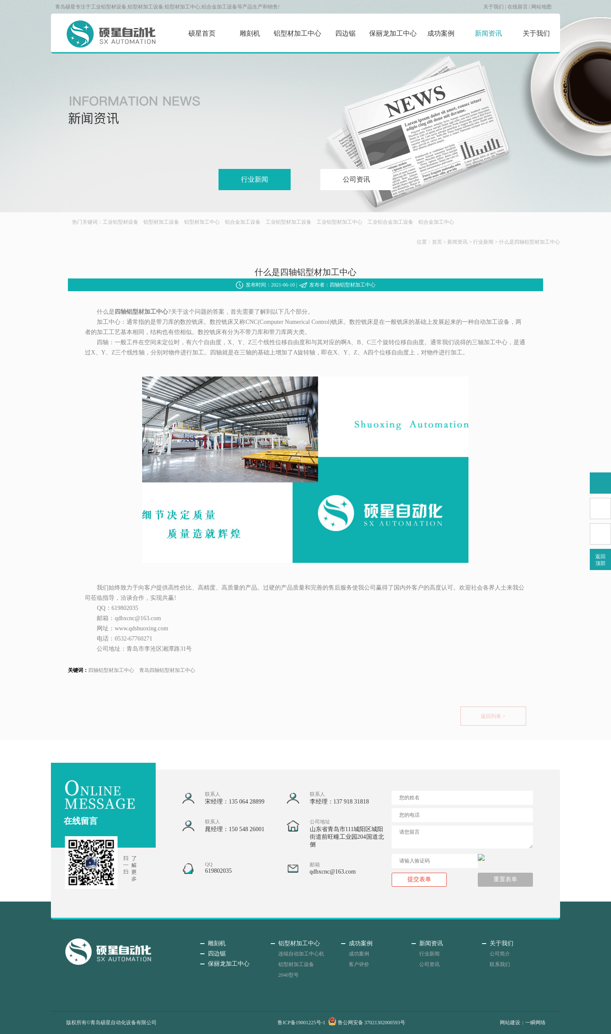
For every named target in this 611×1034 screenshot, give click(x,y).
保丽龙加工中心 (393, 33)
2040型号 (288, 975)
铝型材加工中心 (297, 33)
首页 (437, 242)
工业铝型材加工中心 (339, 222)
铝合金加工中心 (436, 222)
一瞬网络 (535, 1023)
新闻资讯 (488, 33)
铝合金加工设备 (243, 222)
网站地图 (541, 7)
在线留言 (517, 7)
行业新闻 (254, 179)
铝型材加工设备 (161, 222)
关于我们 (493, 7)
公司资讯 (356, 179)
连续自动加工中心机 (301, 954)
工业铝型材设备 (120, 222)
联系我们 (500, 964)
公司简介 (500, 954)
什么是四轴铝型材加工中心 (529, 242)
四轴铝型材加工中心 (111, 670)
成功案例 (440, 33)
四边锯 (345, 33)
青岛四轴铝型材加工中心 (167, 670)
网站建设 (510, 1023)
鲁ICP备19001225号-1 (301, 1023)
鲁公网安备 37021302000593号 (366, 1023)
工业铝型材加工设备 (288, 222)
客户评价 (359, 964)
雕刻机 (250, 33)
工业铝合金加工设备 (390, 222)
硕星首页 (202, 33)
